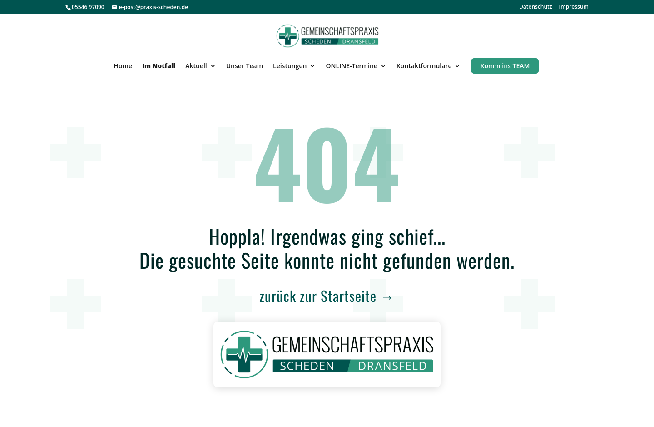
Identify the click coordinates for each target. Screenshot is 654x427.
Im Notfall (158, 66)
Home (123, 66)
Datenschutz (535, 7)
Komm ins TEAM (505, 66)
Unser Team (244, 66)
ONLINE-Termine (351, 66)
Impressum (574, 7)
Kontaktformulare (424, 66)
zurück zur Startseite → (327, 295)
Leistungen (290, 66)
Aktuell (196, 66)
